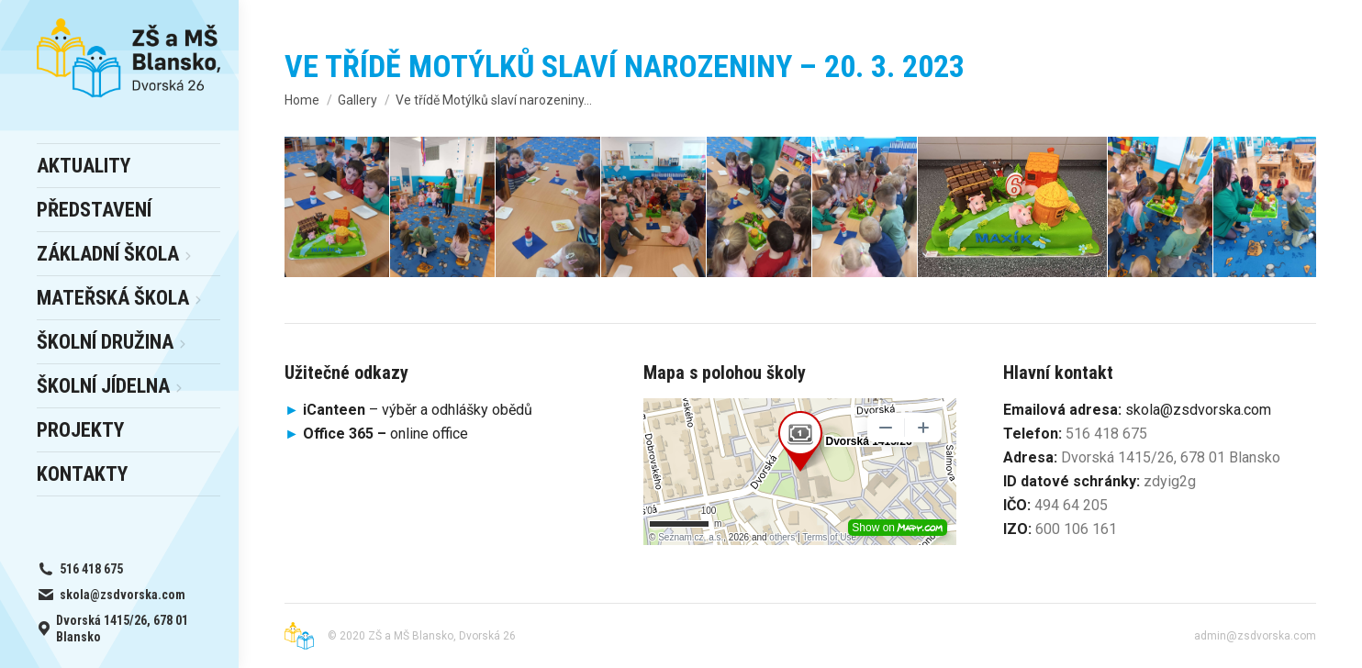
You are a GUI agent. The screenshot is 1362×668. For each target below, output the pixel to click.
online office (385, 433)
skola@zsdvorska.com (1198, 409)
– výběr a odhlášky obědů (408, 409)
